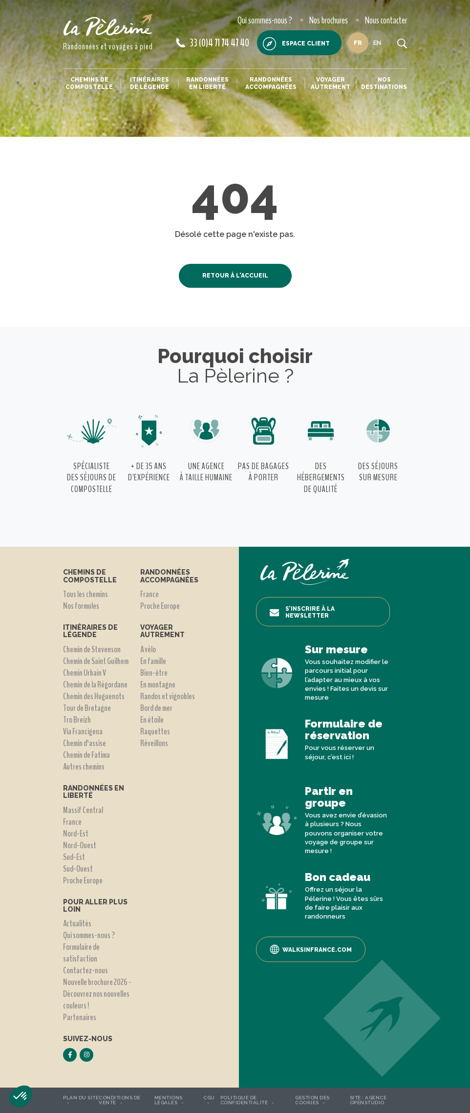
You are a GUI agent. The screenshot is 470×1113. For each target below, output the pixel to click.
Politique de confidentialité (244, 1100)
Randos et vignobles (167, 696)
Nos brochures (328, 20)
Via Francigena (83, 731)
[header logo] (108, 27)
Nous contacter (386, 20)
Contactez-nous (85, 970)
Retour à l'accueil (235, 275)
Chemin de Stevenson (92, 649)
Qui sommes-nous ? (264, 20)
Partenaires (79, 1017)
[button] (20, 1096)
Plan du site (81, 1097)
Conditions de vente (120, 1100)
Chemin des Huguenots (94, 696)
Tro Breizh (77, 720)
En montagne (157, 684)
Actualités (77, 923)
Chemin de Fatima (86, 755)
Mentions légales (168, 1100)
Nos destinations (384, 83)
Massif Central (83, 810)
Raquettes (155, 731)
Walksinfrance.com (311, 949)
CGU (209, 1097)
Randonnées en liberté (207, 83)
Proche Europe (83, 880)
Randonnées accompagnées (271, 83)
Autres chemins (84, 766)
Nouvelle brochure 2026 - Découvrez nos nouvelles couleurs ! (97, 993)
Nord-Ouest (79, 845)
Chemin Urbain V (84, 673)
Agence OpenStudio (368, 1100)
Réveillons (154, 743)
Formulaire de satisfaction (81, 952)
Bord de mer (156, 708)
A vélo (148, 649)
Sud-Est (74, 857)
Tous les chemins (85, 594)
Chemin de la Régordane (95, 684)
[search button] (402, 43)
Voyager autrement (330, 83)
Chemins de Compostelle (89, 83)
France (72, 822)
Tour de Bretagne (87, 708)
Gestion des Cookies (312, 1100)
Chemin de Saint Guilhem (95, 661)
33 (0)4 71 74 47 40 (212, 43)
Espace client (296, 43)
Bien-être (154, 673)
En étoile (152, 720)
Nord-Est (75, 833)
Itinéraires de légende (149, 83)
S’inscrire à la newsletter (302, 612)
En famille (153, 661)
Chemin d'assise (84, 743)
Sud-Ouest (78, 869)
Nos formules (81, 606)
